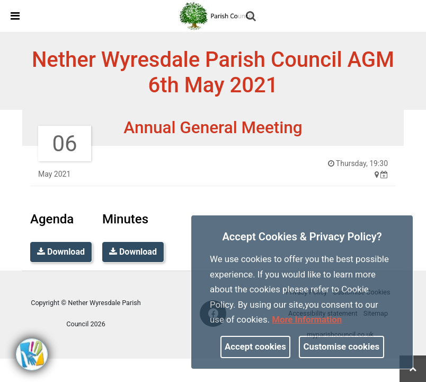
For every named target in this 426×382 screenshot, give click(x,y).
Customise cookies (342, 346)
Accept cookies (255, 346)
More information (307, 319)
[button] (252, 17)
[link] (217, 15)
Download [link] (61, 252)
